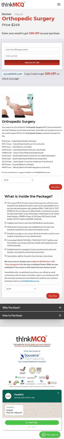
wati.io (34, 427)
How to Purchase (33, 315)
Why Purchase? (33, 307)
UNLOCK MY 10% (32, 63)
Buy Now (56, 187)
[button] (32, 422)
